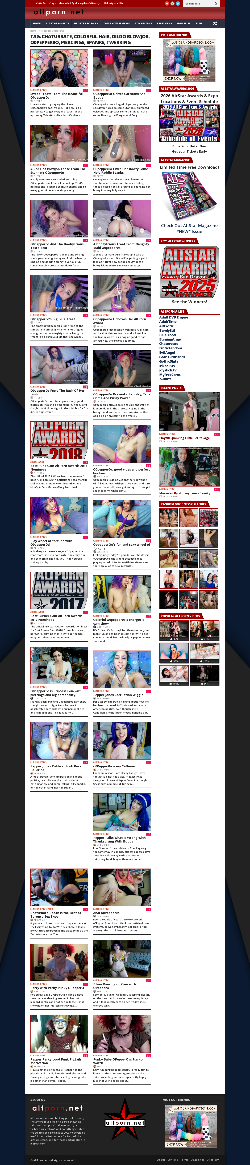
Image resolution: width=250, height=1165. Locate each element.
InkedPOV (167, 365)
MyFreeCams (169, 374)
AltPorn (39, 473)
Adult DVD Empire (173, 317)
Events (50, 909)
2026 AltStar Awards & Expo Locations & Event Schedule (189, 98)
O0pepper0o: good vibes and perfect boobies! (121, 471)
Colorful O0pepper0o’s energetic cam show (118, 622)
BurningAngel (170, 339)
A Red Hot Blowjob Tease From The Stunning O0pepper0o (58, 171)
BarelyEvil (167, 330)
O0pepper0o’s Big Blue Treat (52, 319)
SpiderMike (103, 698)
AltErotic (166, 326)
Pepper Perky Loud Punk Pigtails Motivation (55, 1061)
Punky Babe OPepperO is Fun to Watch (118, 1061)
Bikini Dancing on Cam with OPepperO (114, 986)
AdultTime (167, 321)
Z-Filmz (165, 379)
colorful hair (92, 36)
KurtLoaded (104, 991)
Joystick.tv (167, 370)
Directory (213, 1159)
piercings (72, 42)
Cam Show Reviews (116, 23)
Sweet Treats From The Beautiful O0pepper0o (56, 96)
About (161, 1159)
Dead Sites (197, 1159)
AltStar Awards (57, 23)
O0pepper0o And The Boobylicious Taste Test (57, 246)
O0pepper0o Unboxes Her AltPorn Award (119, 321)
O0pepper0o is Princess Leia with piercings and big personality (56, 693)
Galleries (183, 23)
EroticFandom (170, 348)
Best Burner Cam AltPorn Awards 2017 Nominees (56, 618)
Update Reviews (85, 23)
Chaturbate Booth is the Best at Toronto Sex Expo (55, 915)
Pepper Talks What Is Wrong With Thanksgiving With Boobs (119, 840)
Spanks (95, 42)
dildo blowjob (130, 36)
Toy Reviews (143, 23)
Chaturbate (168, 343)
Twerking (118, 42)
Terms (184, 1159)
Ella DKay (102, 476)
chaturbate (57, 36)
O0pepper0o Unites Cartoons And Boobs (119, 96)
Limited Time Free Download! (189, 167)
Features (163, 23)
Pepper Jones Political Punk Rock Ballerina (56, 768)
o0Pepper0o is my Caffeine (114, 766)
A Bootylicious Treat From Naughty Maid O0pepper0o (121, 246)
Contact (173, 1159)
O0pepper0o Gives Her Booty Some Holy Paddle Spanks (120, 171)
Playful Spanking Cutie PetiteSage (42, 3)
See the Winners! (189, 274)
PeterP (38, 101)
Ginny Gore (104, 627)
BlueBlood (167, 335)
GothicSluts (168, 361)
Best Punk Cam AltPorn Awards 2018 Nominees (58, 468)
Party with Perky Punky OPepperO (57, 988)
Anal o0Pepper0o (106, 913)
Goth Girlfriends (172, 357)
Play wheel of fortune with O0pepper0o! (51, 543)
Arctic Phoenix (172, 441)
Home (37, 23)
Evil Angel (167, 352)
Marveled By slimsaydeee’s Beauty (85, 3)
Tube (199, 23)
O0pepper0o (44, 42)
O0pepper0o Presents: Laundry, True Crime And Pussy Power (121, 396)
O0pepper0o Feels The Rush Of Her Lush (57, 392)
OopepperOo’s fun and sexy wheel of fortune (121, 546)
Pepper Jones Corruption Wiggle (118, 695)
